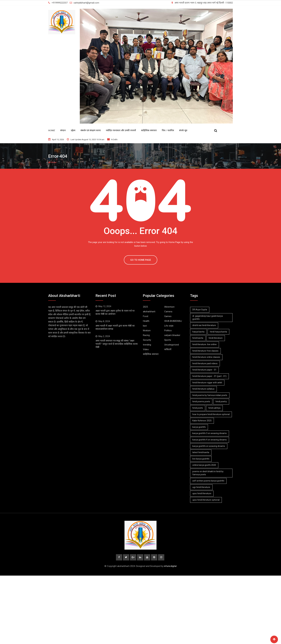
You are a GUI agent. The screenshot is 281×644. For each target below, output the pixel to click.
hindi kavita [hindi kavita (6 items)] (198, 338)
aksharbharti (149, 311)
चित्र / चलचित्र (168, 130)
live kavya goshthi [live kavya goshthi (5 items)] (201, 459)
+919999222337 (60, 2)
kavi (145, 325)
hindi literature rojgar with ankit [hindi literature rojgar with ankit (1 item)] (207, 382)
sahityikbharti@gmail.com (86, 2)
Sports (167, 340)
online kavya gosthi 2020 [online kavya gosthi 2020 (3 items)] (204, 465)
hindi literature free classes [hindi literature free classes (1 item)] (206, 351)
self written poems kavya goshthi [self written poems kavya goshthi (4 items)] (208, 481)
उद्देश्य (73, 130)
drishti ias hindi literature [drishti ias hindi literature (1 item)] (204, 325)
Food (145, 316)
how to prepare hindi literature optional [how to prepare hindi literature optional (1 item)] (211, 414)
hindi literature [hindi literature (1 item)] (216, 338)
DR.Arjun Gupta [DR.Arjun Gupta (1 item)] (200, 309)
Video (146, 349)
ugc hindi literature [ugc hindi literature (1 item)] (201, 487)
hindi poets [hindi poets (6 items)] (198, 408)
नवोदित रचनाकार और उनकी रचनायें (121, 130)
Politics (168, 330)
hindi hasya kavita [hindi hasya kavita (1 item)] (218, 331)
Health (146, 321)
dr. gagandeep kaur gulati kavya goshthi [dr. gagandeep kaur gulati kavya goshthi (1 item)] (208, 317)
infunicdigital (170, 566)
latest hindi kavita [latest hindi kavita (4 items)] (201, 452)
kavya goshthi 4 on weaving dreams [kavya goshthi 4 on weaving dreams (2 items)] (210, 439)
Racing (146, 335)
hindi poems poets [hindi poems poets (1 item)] (201, 401)
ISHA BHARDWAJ (173, 321)
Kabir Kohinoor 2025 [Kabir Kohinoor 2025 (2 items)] (202, 420)
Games (167, 316)
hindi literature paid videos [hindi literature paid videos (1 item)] (205, 363)
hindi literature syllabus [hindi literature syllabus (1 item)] (204, 389)
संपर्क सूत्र (183, 130)
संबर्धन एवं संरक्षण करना (91, 130)
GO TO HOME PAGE (140, 260)
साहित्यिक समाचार (149, 130)
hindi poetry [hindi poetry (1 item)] (221, 401)
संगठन (63, 130)
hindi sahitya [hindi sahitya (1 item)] (215, 408)
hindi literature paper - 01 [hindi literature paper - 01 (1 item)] (205, 370)
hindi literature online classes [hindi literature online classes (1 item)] (206, 357)
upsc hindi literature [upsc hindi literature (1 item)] (202, 493)
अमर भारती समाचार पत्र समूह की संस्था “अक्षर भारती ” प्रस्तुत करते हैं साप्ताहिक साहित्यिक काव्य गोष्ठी (116, 343)
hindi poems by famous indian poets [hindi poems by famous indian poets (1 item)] (210, 395)
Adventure (169, 306)
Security (147, 340)
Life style (168, 325)
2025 (145, 306)
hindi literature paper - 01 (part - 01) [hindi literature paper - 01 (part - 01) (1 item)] (210, 376)
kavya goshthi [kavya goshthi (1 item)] (199, 427)
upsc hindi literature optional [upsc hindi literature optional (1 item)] (206, 500)
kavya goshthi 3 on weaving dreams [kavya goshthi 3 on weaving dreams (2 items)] (210, 433)
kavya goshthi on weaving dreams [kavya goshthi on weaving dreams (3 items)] (209, 446)
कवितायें (167, 349)
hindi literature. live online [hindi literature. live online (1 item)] (205, 344)
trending (147, 344)
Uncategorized (171, 344)
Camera (168, 311)
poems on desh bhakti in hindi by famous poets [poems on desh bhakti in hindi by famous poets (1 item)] (208, 473)
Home (51, 130)
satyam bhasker (172, 335)
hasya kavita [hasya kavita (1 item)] (199, 331)
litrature (147, 330)
